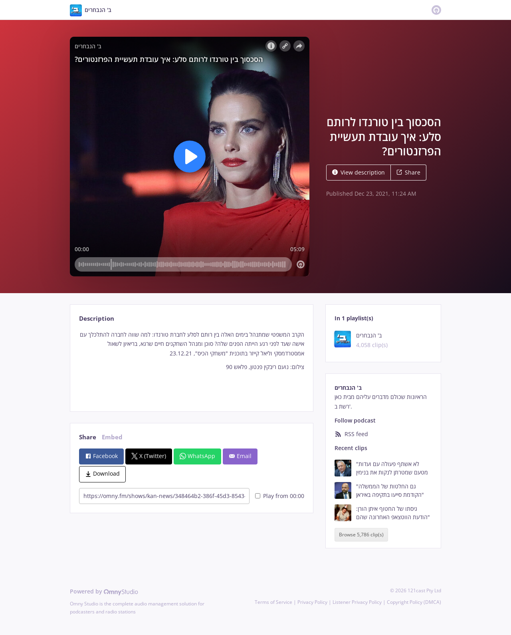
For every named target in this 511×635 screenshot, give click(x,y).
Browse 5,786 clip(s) (361, 535)
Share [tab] (87, 437)
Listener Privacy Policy (357, 602)
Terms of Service (273, 602)
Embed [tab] (112, 437)
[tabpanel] (191, 364)
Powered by (104, 591)
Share (408, 172)
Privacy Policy (312, 602)
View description (358, 172)
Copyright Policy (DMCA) (414, 602)
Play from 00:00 (279, 496)
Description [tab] (96, 318)
